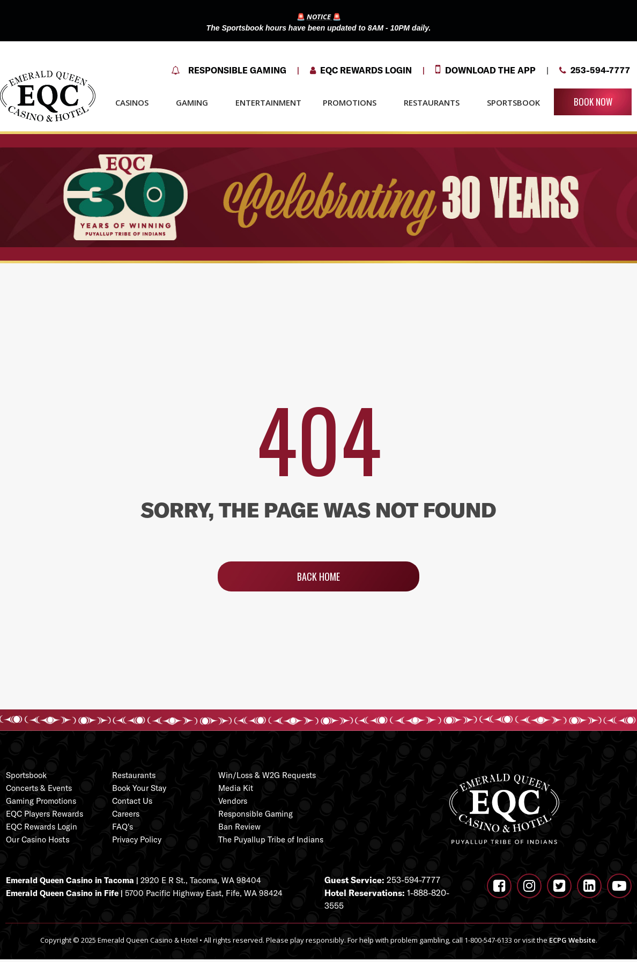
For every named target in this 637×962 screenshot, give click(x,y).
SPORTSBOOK (513, 102)
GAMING (195, 102)
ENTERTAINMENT (268, 102)
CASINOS (134, 102)
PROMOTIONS (352, 102)
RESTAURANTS (434, 102)
